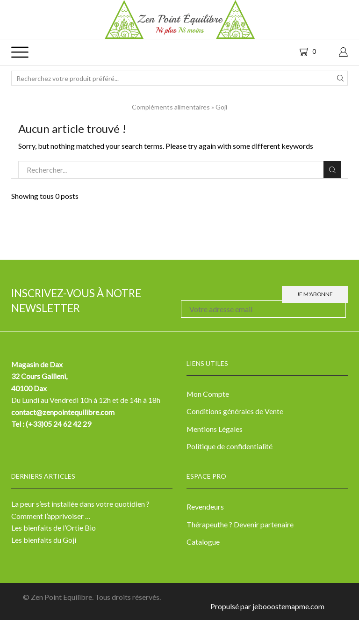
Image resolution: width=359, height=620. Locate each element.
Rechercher (332, 170)
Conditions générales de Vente (235, 411)
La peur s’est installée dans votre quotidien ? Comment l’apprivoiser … (80, 509)
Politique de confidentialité (230, 446)
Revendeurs (205, 506)
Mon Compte (208, 393)
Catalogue (203, 541)
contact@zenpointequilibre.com (63, 412)
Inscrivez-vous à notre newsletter (76, 300)
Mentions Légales (215, 428)
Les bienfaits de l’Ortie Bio (53, 527)
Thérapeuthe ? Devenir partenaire (240, 524)
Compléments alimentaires (171, 107)
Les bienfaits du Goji (43, 539)
